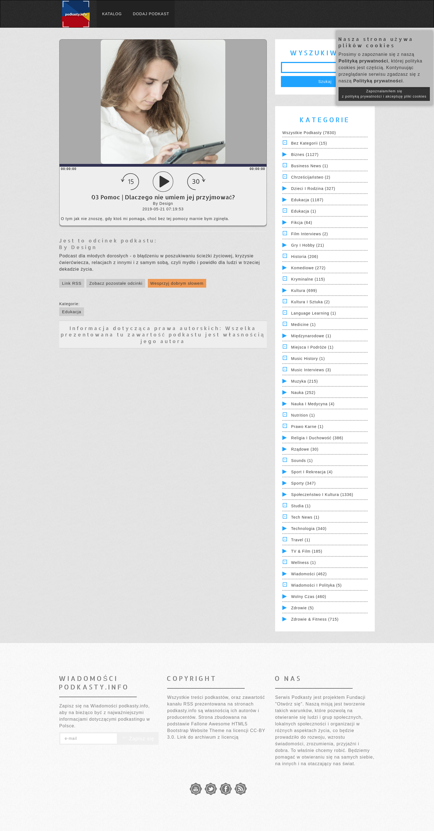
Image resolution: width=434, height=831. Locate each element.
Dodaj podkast (151, 14)
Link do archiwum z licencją (208, 737)
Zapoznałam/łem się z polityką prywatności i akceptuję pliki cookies (384, 93)
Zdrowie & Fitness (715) (315, 619)
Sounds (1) (302, 460)
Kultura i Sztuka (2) (310, 302)
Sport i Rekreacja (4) (312, 472)
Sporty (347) (303, 483)
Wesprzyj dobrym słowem (177, 283)
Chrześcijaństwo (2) (310, 177)
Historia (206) (304, 256)
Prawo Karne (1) (307, 426)
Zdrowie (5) (302, 608)
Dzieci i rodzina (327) (313, 188)
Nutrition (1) (303, 415)
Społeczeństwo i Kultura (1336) (322, 494)
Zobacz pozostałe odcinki (115, 283)
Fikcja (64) (301, 222)
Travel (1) (300, 540)
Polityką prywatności (363, 61)
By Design (78, 247)
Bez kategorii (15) (309, 143)
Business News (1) (309, 166)
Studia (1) (301, 506)
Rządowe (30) (305, 449)
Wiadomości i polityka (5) (316, 585)
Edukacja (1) (303, 211)
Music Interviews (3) (311, 370)
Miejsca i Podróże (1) (312, 347)
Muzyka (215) (304, 381)
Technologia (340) (309, 528)
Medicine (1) (303, 324)
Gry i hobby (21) (307, 245)
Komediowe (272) (308, 268)
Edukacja (71, 311)
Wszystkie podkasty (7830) (309, 132)
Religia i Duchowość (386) (317, 438)
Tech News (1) (305, 517)
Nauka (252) (303, 392)
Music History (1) (308, 358)
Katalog (112, 14)
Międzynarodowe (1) (311, 336)
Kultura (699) (304, 290)
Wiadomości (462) (309, 574)
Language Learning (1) (313, 313)
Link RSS (72, 283)
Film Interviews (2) (309, 234)
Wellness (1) (303, 562)
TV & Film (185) (306, 551)
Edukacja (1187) (307, 200)
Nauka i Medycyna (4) (313, 404)
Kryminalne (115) (308, 279)
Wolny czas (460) (308, 596)
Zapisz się (138, 738)
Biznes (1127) (305, 154)
